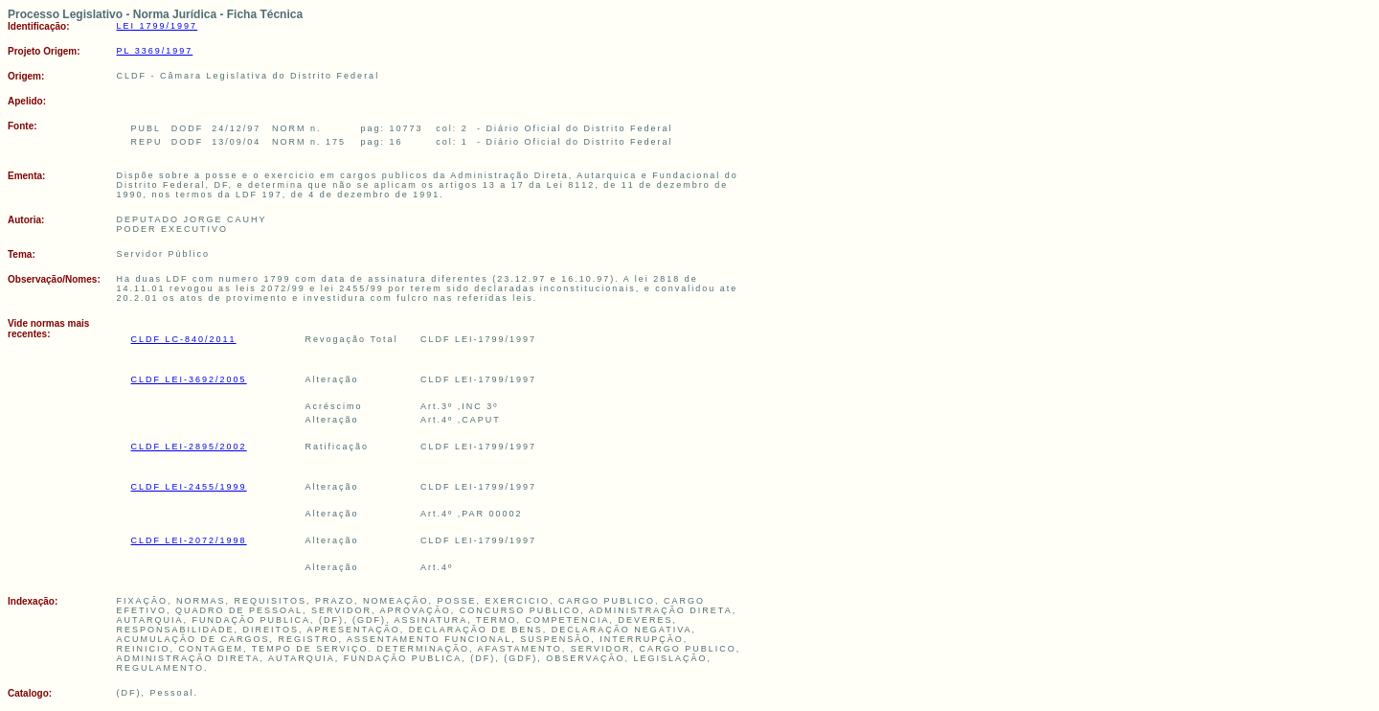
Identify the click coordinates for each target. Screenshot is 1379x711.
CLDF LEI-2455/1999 (189, 487)
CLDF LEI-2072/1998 (189, 540)
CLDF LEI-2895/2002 (189, 446)
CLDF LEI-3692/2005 (189, 379)
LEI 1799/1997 (157, 26)
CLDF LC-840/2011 (184, 339)
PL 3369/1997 (155, 51)
